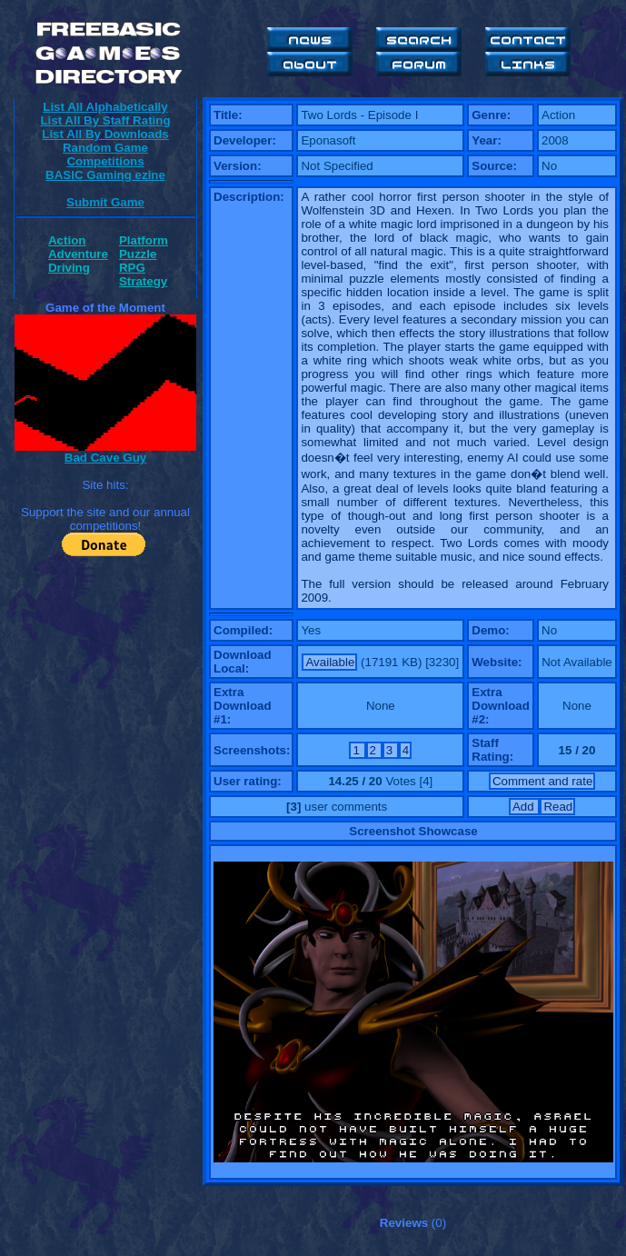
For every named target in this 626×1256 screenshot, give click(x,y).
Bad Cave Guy (105, 457)
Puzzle (137, 254)
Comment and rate (542, 781)
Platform (143, 240)
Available (329, 662)
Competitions (105, 161)
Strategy (143, 281)
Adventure (78, 254)
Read (557, 806)
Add (524, 806)
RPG (132, 267)
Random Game (105, 148)
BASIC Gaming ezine (105, 175)
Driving (69, 267)
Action (66, 240)
